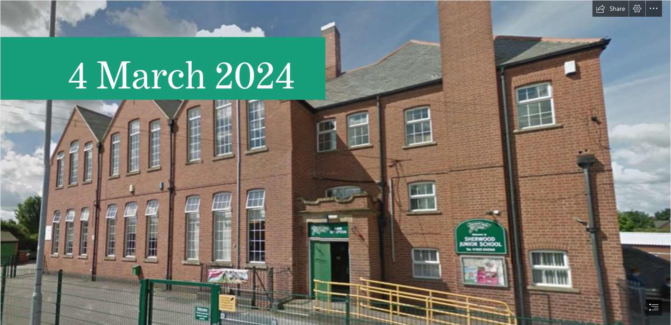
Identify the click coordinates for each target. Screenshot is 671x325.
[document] (335, 162)
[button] (610, 8)
